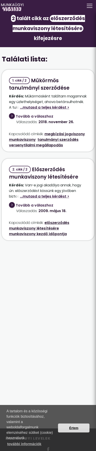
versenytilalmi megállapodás (36, 145)
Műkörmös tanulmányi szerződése (39, 84)
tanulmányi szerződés (58, 139)
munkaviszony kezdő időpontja (38, 233)
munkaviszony (22, 139)
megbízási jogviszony (65, 134)
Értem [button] (73, 428)
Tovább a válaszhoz (34, 116)
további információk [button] (24, 444)
